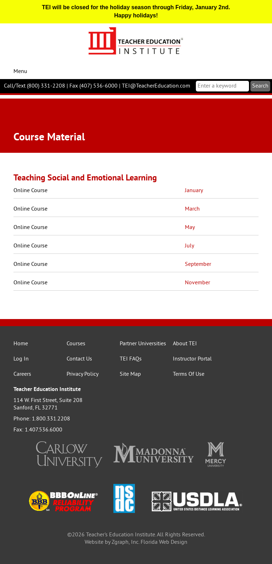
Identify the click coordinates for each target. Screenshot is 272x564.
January (194, 190)
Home (20, 343)
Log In (21, 359)
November (197, 282)
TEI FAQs (131, 359)
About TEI (185, 343)
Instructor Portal (192, 359)
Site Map (130, 374)
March (192, 209)
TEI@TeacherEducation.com (156, 86)
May (190, 227)
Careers (22, 374)
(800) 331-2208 (46, 86)
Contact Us (79, 359)
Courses (76, 343)
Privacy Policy (82, 374)
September (198, 264)
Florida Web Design (164, 542)
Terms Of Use (188, 374)
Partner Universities (143, 343)
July (189, 246)
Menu (20, 71)
